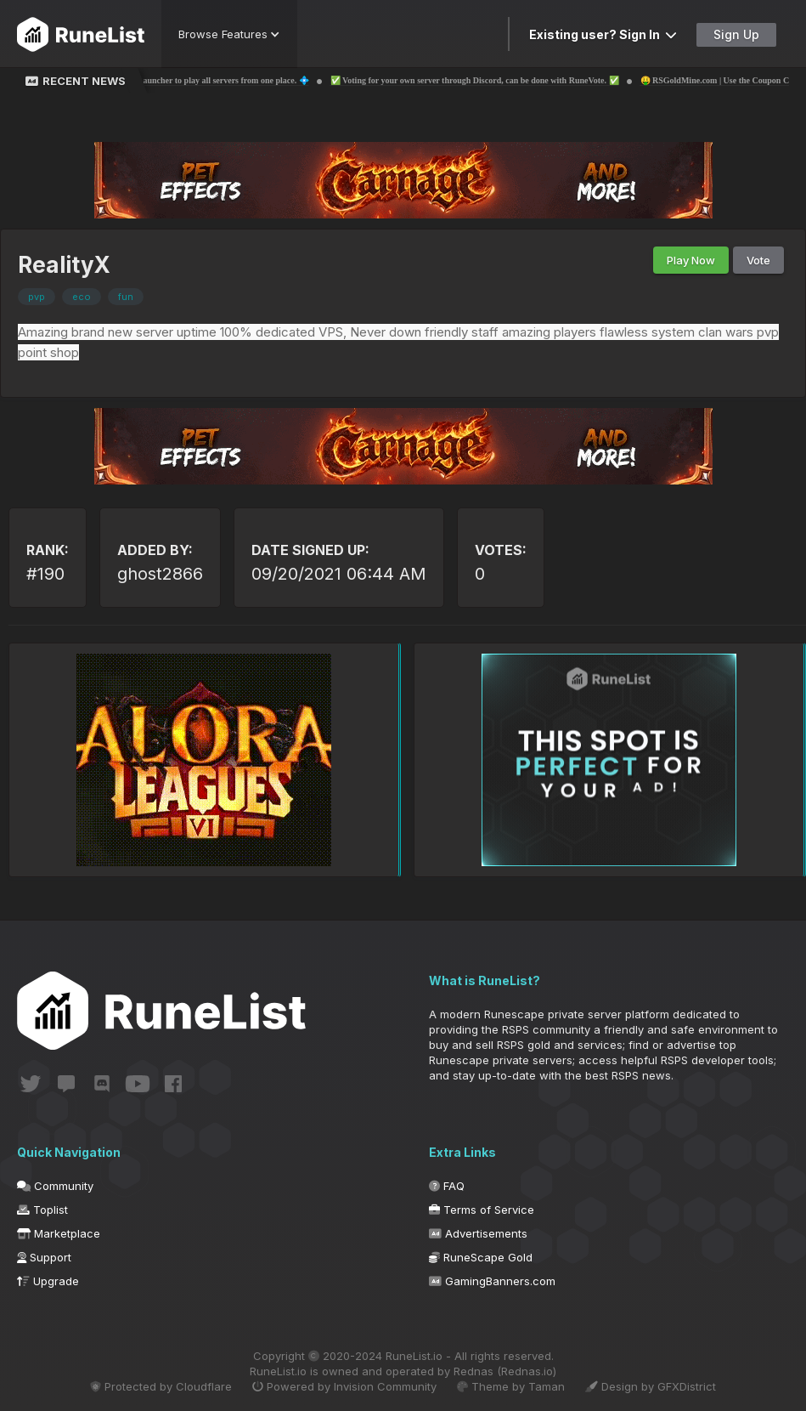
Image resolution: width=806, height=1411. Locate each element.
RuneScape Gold (481, 1257)
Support (44, 1257)
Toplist (42, 1209)
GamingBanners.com (492, 1281)
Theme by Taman (511, 1386)
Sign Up (736, 34)
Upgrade (48, 1281)
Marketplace (58, 1233)
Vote (758, 260)
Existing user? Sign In (603, 34)
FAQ (447, 1186)
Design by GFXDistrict (650, 1386)
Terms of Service (481, 1209)
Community (55, 1186)
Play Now (691, 260)
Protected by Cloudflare (161, 1386)
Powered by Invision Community (344, 1386)
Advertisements (478, 1233)
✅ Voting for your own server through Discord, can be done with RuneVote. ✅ (491, 80)
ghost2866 (160, 574)
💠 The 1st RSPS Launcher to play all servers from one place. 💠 (207, 80)
